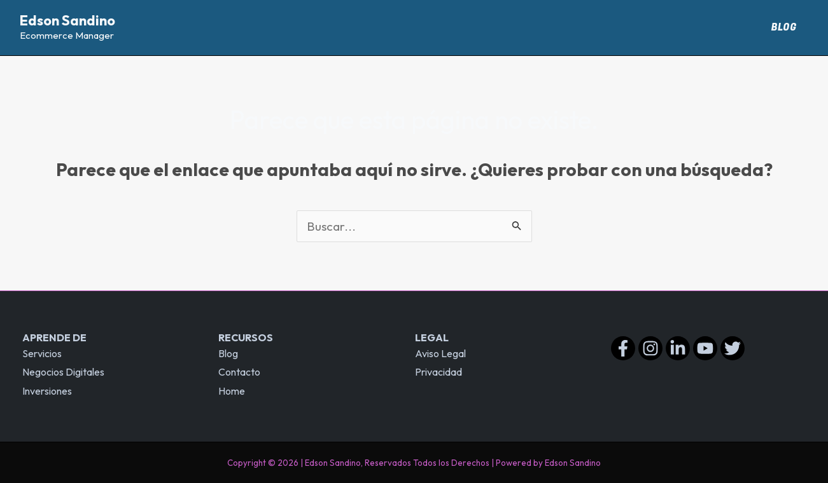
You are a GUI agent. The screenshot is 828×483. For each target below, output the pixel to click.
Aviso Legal (440, 353)
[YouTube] (705, 348)
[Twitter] (732, 348)
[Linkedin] (678, 348)
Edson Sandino (67, 20)
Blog (786, 27)
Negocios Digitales (63, 371)
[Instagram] (650, 348)
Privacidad (438, 371)
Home (231, 390)
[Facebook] (623, 348)
